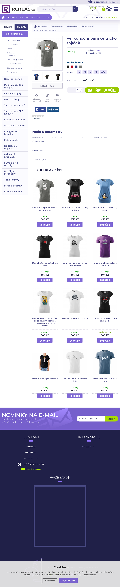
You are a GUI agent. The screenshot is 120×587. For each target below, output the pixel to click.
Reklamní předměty (9, 155)
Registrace (113, 2)
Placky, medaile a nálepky (13, 86)
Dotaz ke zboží (57, 98)
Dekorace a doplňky (10, 147)
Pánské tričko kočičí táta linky (75, 379)
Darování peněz (13, 79)
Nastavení (50, 580)
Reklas (98, 50)
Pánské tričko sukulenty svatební (104, 264)
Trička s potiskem (14, 40)
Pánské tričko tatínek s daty (105, 379)
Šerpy (9, 49)
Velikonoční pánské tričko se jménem (45, 208)
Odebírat (111, 418)
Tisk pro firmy (11, 180)
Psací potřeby (11, 99)
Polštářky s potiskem (15, 59)
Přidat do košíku (102, 90)
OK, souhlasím (68, 580)
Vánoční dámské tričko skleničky (105, 319)
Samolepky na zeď (14, 105)
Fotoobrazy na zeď (14, 119)
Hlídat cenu (47, 98)
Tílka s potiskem (13, 44)
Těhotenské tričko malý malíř (105, 208)
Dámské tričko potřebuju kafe (45, 264)
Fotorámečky (11, 140)
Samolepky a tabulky (11, 164)
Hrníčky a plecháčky (9, 172)
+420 (33, 463)
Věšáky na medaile (14, 125)
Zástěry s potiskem (14, 68)
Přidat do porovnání (37, 98)
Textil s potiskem (13, 34)
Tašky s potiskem (14, 64)
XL (96, 72)
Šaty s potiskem (13, 72)
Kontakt (46, 17)
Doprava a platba (33, 17)
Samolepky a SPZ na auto (13, 112)
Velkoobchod (88, 446)
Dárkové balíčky (13, 191)
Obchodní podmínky (15, 17)
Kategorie (8, 26)
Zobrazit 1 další (47, 85)
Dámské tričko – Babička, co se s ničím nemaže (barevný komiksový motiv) (45, 321)
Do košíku (45, 224)
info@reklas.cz (111, 17)
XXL (103, 72)
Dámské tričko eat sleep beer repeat (75, 264)
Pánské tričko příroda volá (75, 319)
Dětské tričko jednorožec (45, 378)
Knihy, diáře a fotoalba (11, 132)
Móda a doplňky (13, 185)
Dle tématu (21, 26)
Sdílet (40, 109)
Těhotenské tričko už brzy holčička (75, 208)
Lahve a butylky (12, 93)
